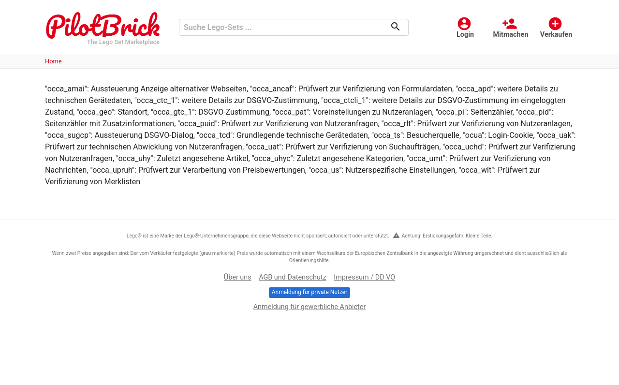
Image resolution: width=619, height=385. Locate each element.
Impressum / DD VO (364, 277)
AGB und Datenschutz (292, 277)
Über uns (237, 277)
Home (53, 61)
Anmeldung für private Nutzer (309, 292)
